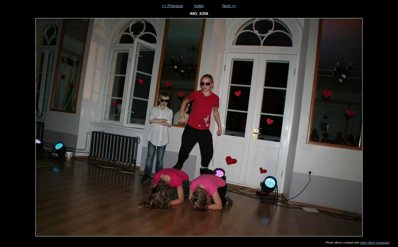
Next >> (229, 5)
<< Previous (172, 5)
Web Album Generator (375, 242)
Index (199, 5)
